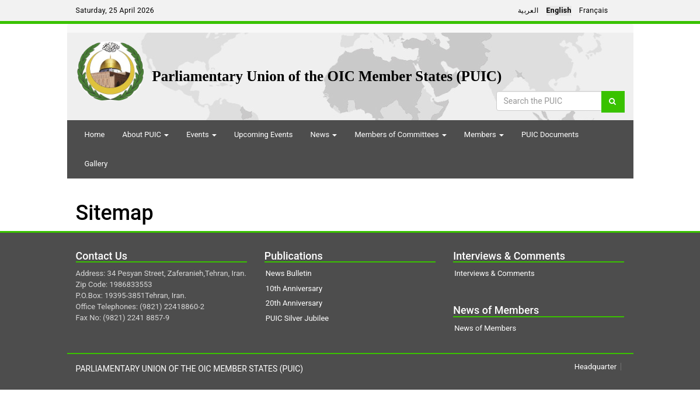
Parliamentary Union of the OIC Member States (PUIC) (327, 76)
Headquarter (595, 366)
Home (95, 134)
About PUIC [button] (145, 134)
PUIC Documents (550, 134)
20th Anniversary (294, 303)
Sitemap (115, 213)
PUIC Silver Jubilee (297, 318)
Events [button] (201, 134)
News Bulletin (289, 273)
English (559, 10)
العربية (528, 10)
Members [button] (484, 134)
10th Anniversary (294, 288)
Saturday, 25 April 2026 (115, 10)
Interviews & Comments (494, 273)
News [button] (324, 134)
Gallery (96, 163)
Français (593, 10)
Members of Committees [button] (400, 134)
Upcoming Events (263, 134)
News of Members (485, 328)
